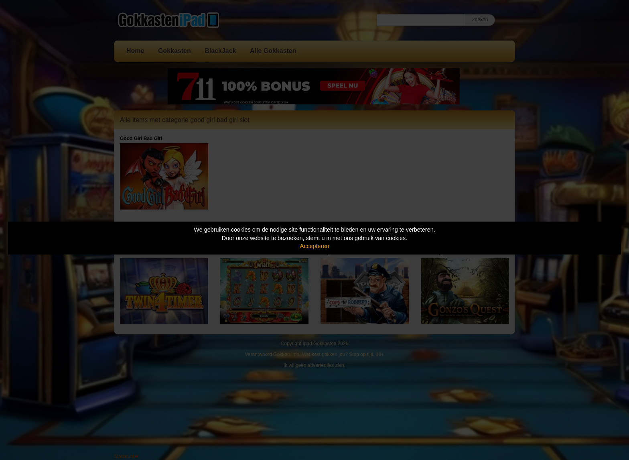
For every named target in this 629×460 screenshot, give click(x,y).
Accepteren (314, 246)
